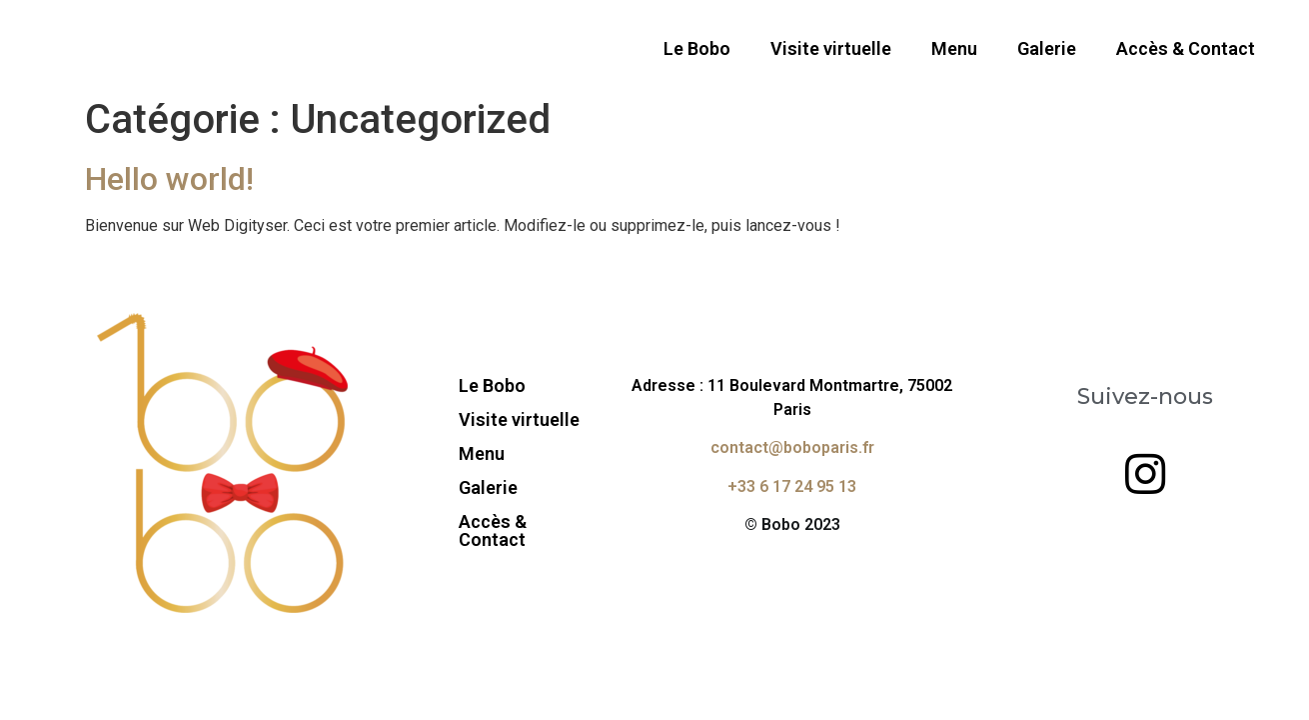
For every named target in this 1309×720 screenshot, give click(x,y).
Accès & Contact (1185, 48)
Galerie (1046, 48)
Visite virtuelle (830, 48)
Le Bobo (696, 48)
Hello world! (169, 179)
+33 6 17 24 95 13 (791, 486)
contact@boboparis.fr (792, 447)
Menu (954, 48)
